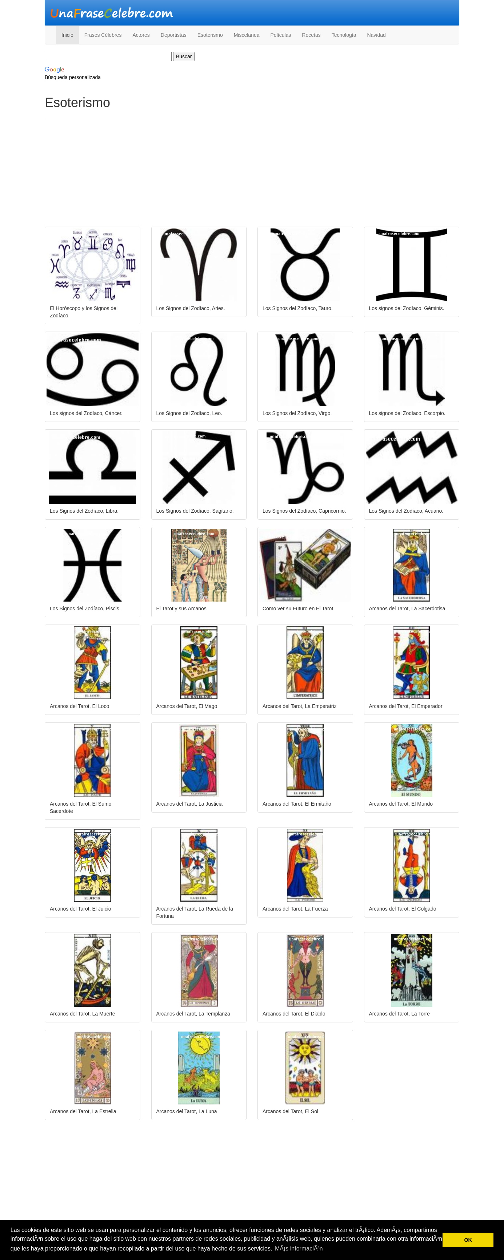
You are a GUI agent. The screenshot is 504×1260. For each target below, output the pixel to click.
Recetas (311, 35)
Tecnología (344, 35)
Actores (140, 35)
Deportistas (174, 35)
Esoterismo (210, 35)
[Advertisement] (252, 176)
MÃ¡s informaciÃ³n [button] (299, 1248)
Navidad (376, 35)
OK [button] (468, 1240)
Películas (281, 35)
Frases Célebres (103, 35)
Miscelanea (247, 35)
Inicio (67, 35)
